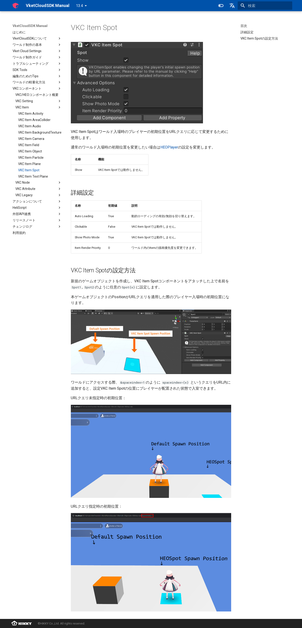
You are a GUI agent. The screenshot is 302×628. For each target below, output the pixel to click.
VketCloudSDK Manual (30, 26)
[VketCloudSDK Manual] (15, 5)
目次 (243, 26)
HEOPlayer (169, 147)
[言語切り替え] (232, 5)
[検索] (265, 5)
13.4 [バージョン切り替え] (79, 5)
